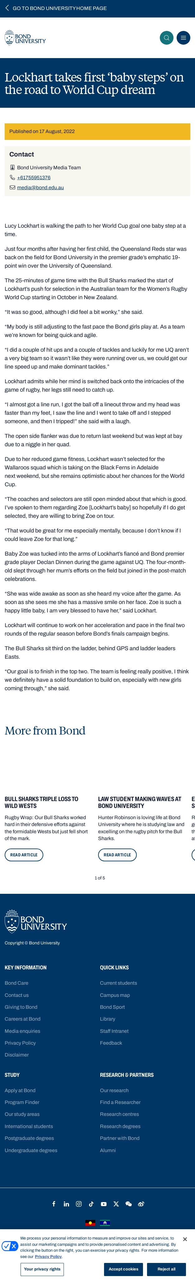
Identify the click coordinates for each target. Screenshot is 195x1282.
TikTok (91, 1204)
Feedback (111, 1043)
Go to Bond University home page (60, 8)
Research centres (119, 1114)
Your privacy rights (42, 1269)
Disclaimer (17, 1054)
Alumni (108, 1150)
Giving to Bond (21, 1007)
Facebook (54, 1204)
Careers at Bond (22, 1019)
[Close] (185, 1239)
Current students (118, 983)
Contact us (17, 995)
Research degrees (120, 1126)
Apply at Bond (20, 1090)
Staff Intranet (114, 1031)
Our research (114, 1090)
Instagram (79, 1204)
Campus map (115, 995)
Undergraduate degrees (31, 1150)
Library (107, 1019)
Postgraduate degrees (29, 1138)
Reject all (166, 1269)
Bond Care (16, 983)
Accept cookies (124, 1269)
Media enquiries (22, 1031)
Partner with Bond (120, 1138)
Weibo (141, 1204)
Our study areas (22, 1114)
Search (169, 38)
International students (29, 1126)
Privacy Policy (20, 1043)
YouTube (104, 1204)
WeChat (129, 1204)
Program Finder (22, 1102)
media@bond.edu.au (40, 187)
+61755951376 (33, 177)
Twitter (116, 1204)
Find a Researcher (120, 1102)
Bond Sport (112, 1007)
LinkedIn (66, 1204)
